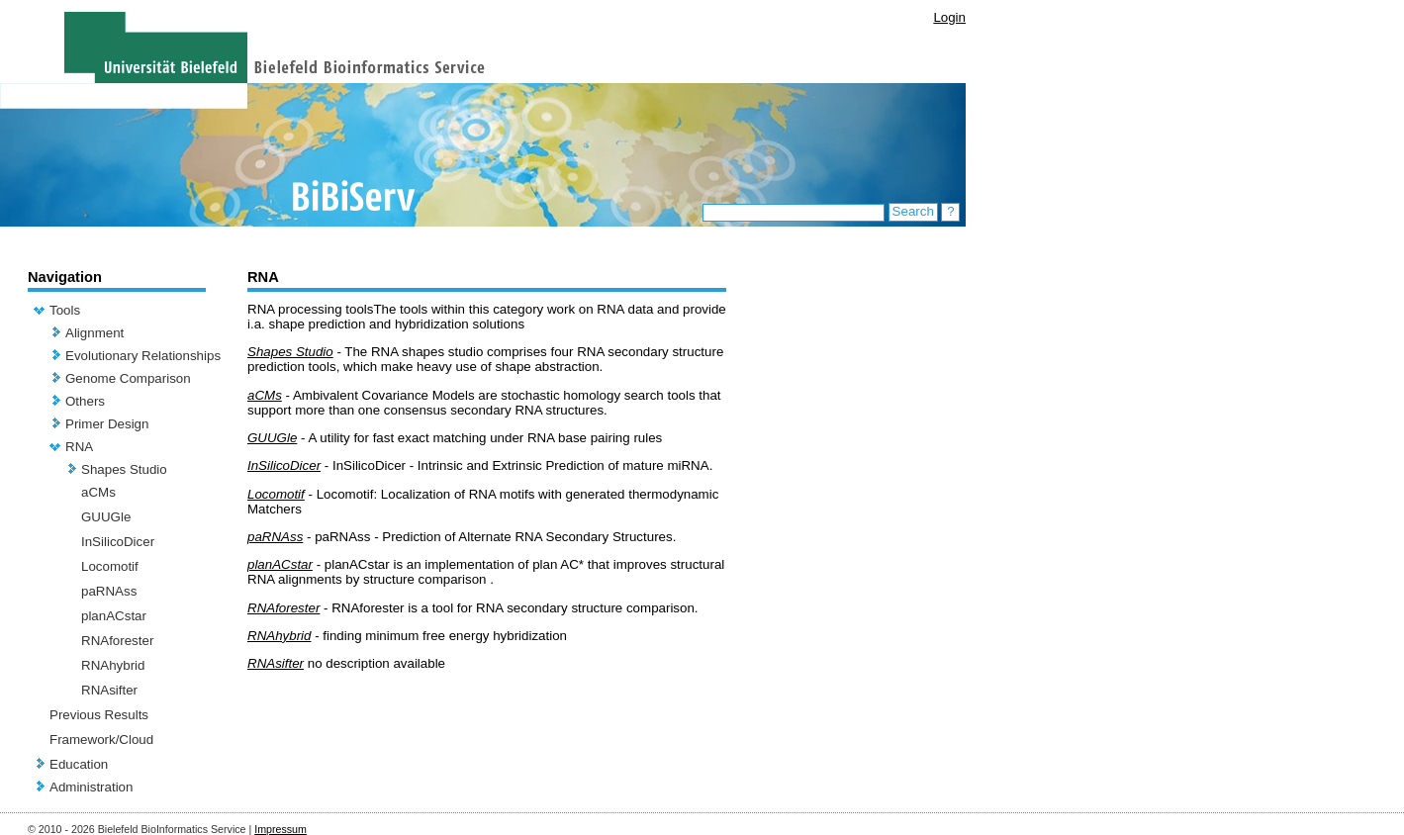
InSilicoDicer (117, 541)
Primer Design (106, 424)
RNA (79, 446)
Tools (64, 310)
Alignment (94, 332)
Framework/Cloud (101, 739)
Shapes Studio (124, 469)
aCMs (98, 492)
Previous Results (98, 714)
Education (78, 764)
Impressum (280, 829)
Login (949, 17)
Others (85, 401)
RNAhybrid (112, 665)
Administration (91, 787)
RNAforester (117, 640)
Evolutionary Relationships (143, 355)
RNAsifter (109, 690)
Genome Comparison (128, 378)
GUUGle (106, 517)
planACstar (113, 615)
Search (913, 211)
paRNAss (109, 591)
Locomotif (110, 566)
